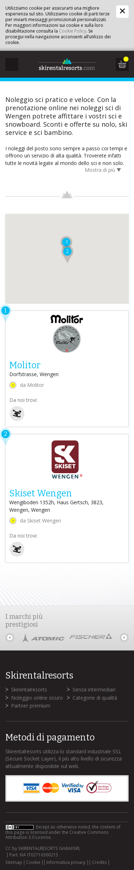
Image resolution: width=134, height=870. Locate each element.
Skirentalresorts (29, 689)
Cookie (33, 862)
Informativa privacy (65, 862)
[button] (67, 254)
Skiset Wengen (40, 493)
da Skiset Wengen (40, 520)
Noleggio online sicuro (37, 697)
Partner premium (30, 705)
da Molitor (32, 384)
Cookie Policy (72, 31)
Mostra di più (104, 170)
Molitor (24, 365)
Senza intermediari (94, 689)
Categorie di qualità (95, 697)
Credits (99, 862)
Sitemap (13, 862)
